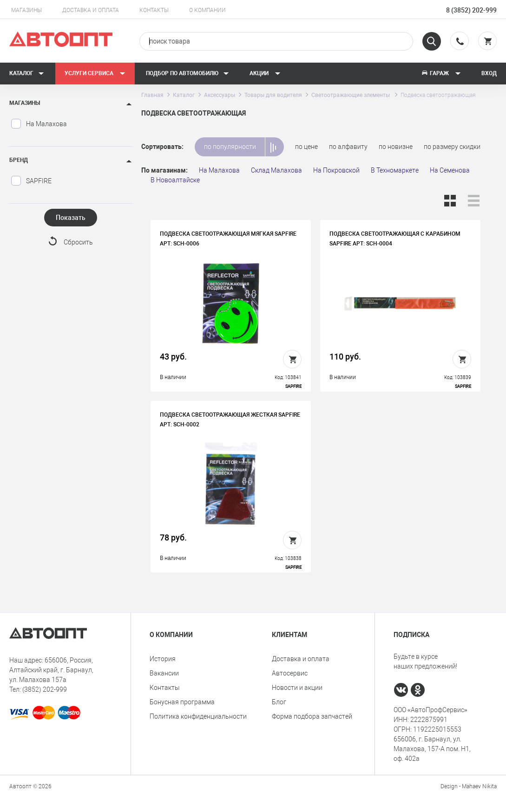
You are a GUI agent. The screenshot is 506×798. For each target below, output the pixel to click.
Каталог (26, 73)
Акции (265, 73)
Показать (70, 217)
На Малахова (39, 124)
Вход (489, 73)
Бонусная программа (182, 702)
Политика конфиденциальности (198, 716)
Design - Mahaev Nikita (468, 786)
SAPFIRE (31, 181)
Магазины (26, 10)
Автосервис (290, 673)
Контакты (154, 10)
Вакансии (164, 673)
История (163, 659)
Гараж (441, 73)
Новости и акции (297, 687)
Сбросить (78, 242)
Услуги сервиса (95, 73)
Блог (279, 702)
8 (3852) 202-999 (471, 10)
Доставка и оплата (90, 10)
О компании (207, 10)
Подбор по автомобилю (187, 73)
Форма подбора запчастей (312, 716)
